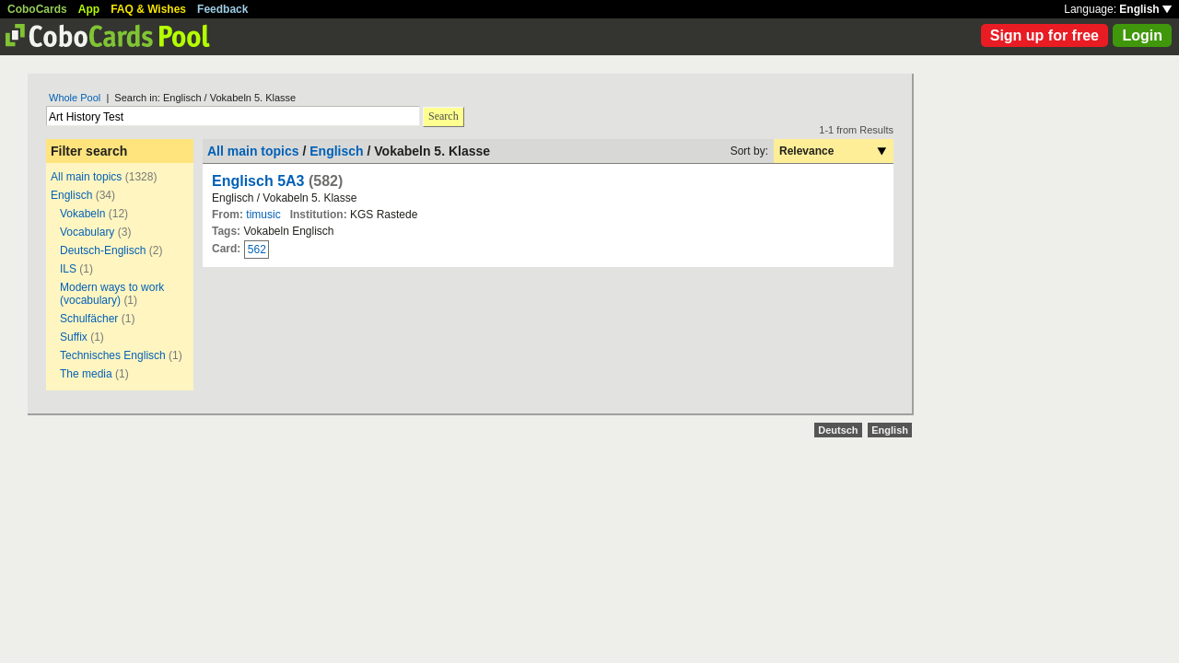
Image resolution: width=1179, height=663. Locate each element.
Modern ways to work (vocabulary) (112, 294)
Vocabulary (87, 232)
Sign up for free (1044, 35)
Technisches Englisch (113, 355)
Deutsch (838, 430)
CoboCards (37, 9)
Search (443, 116)
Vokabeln (82, 213)
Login (1142, 35)
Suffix (74, 337)
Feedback (222, 9)
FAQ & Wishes (148, 9)
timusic (263, 214)
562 (257, 249)
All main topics (86, 176)
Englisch (71, 195)
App (88, 9)
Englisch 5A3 (258, 181)
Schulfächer (89, 318)
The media (86, 373)
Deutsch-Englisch (103, 250)
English (1145, 9)
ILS (69, 268)
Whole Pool (74, 97)
